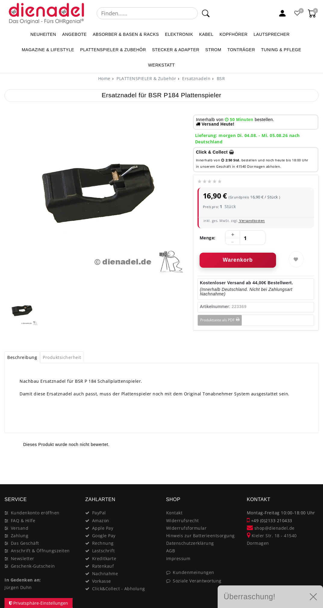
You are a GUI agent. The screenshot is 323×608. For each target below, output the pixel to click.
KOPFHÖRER (233, 34)
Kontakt (174, 513)
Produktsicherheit (62, 357)
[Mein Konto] (282, 13)
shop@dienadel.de (271, 528)
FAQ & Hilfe (23, 520)
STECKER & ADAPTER (175, 49)
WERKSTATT (161, 65)
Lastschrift (103, 550)
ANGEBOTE (74, 34)
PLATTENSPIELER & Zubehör (113, 49)
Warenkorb (238, 260)
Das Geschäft (25, 543)
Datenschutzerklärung (190, 543)
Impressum (178, 558)
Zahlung (20, 535)
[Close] (311, 463)
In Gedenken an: (23, 580)
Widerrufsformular (186, 528)
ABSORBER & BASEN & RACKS (126, 34)
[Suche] (206, 13)
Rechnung (103, 543)
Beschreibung (22, 357)
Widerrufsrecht (182, 520)
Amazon (100, 520)
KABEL (206, 34)
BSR (220, 78)
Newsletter (22, 558)
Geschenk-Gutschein (33, 566)
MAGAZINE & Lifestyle (48, 49)
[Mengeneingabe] (245, 238)
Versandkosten (251, 220)
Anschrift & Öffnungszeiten (40, 550)
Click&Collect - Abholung (118, 588)
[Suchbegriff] (147, 13)
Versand (20, 528)
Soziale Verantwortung (197, 581)
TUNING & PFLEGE (281, 49)
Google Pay (104, 535)
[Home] (104, 78)
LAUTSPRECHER (271, 34)
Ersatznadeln (196, 78)
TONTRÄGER (241, 49)
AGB (170, 550)
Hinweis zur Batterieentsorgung (200, 535)
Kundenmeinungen (193, 572)
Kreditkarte (104, 558)
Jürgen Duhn (18, 587)
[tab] (22, 357)
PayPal (99, 513)
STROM (213, 49)
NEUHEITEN (43, 34)
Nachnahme (105, 573)
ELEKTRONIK (179, 34)
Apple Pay (102, 528)
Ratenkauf (103, 566)
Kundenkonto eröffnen (35, 513)
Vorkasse (101, 581)
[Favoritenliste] (297, 13)
